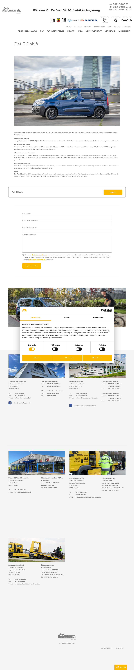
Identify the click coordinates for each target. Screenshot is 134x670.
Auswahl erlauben (67, 358)
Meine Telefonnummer (30, 220)
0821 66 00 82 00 (120, 10)
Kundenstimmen (99, 26)
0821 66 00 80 (118, 4)
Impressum (119, 648)
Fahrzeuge (78, 26)
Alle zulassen (97, 358)
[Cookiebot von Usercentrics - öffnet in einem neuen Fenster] (102, 310)
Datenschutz (106, 648)
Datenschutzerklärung (39, 254)
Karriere (117, 26)
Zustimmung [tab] (35, 317)
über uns (87, 26)
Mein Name (26, 213)
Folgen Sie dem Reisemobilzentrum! (82, 405)
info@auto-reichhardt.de (37, 259)
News (109, 26)
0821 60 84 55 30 (120, 7)
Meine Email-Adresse (29, 227)
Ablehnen (36, 358)
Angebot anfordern (31, 265)
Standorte (127, 26)
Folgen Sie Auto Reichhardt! (19, 402)
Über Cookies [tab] (98, 317)
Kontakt (69, 26)
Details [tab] (67, 317)
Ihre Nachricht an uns (29, 234)
